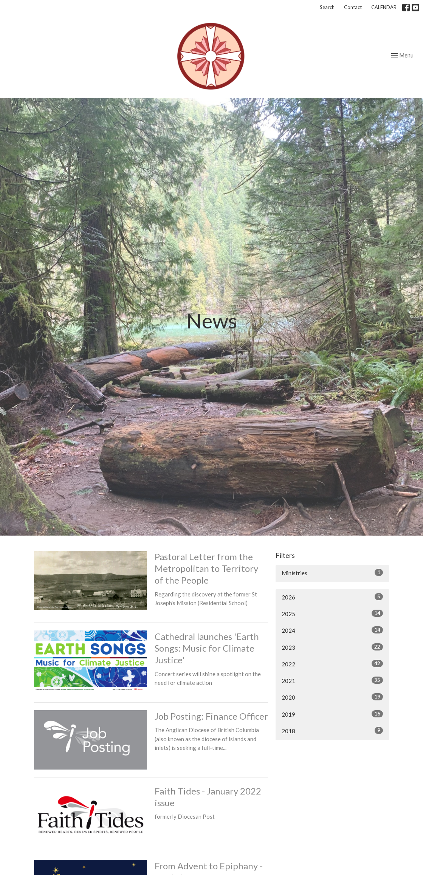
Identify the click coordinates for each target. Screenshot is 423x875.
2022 (332, 663)
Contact (353, 7)
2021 (332, 680)
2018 (332, 730)
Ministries (332, 572)
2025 (332, 613)
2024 (332, 630)
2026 (332, 597)
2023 (332, 647)
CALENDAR (384, 7)
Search (327, 7)
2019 (332, 714)
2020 (332, 697)
